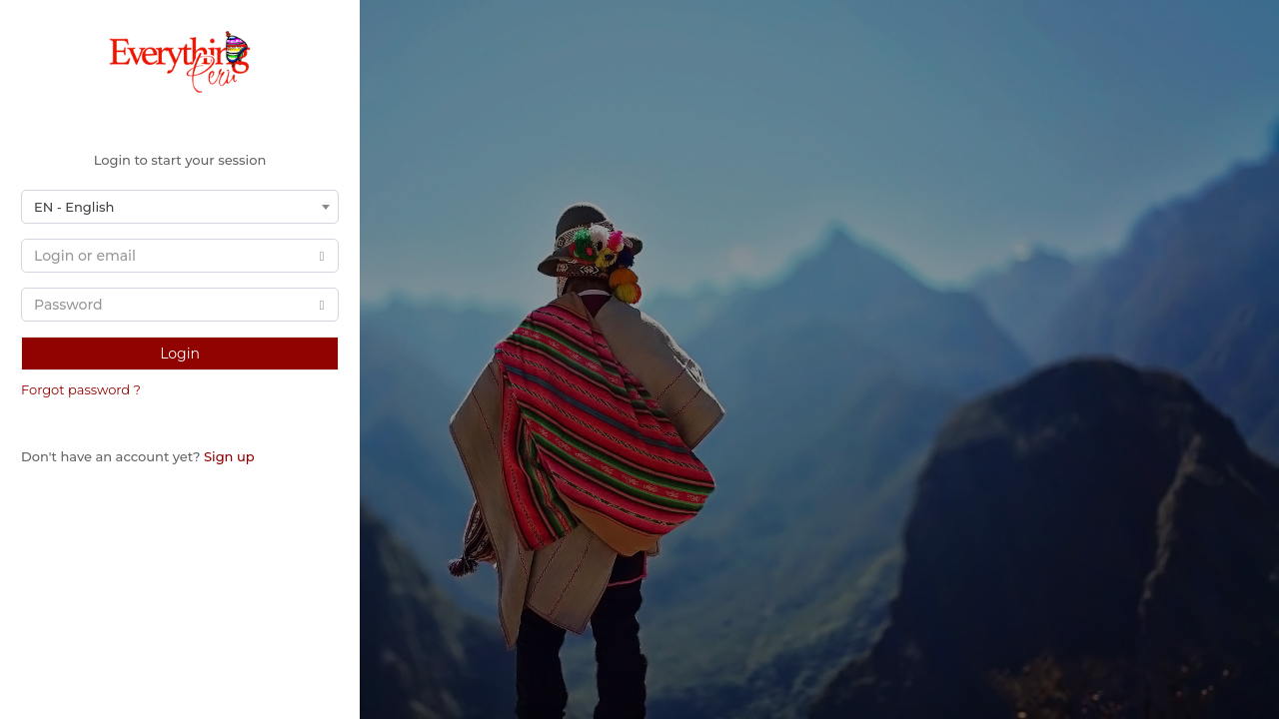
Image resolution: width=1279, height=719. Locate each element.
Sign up (229, 456)
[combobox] (180, 207)
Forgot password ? (81, 389)
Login (180, 353)
